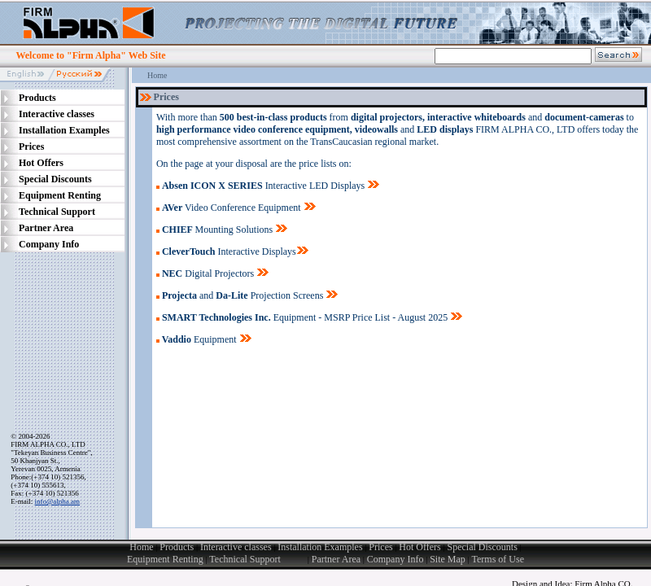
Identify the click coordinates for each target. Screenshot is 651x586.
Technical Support (258, 559)
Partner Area (336, 559)
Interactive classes (236, 547)
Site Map (447, 559)
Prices (380, 547)
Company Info (395, 559)
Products (176, 547)
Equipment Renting (165, 559)
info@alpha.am (58, 501)
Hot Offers (419, 547)
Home (157, 75)
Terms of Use (498, 559)
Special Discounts (482, 547)
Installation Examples (319, 547)
